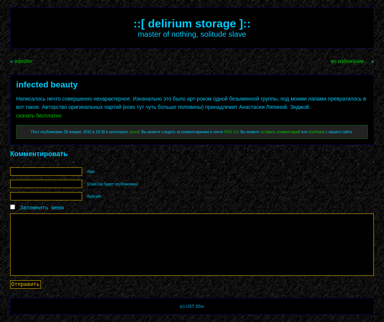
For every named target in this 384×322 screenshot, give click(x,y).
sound (134, 132)
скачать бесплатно (39, 116)
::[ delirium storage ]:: (192, 23)
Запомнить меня (42, 208)
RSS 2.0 (231, 132)
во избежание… (350, 61)
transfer (23, 61)
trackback (317, 132)
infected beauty (47, 84)
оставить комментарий (280, 132)
